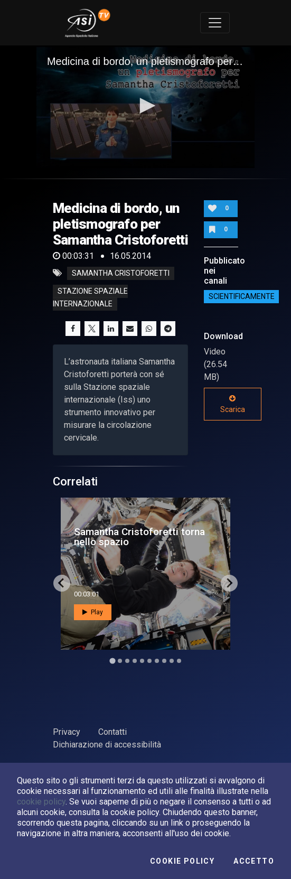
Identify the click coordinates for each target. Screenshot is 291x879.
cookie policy (41, 802)
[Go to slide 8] (164, 661)
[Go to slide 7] (157, 661)
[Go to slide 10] (179, 661)
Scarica (232, 404)
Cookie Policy (182, 861)
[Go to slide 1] (112, 660)
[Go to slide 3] (127, 661)
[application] (145, 106)
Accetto (253, 861)
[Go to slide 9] (172, 661)
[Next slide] (229, 583)
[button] (145, 105)
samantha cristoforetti (121, 273)
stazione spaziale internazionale (90, 297)
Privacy (66, 732)
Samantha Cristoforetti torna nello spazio (139, 537)
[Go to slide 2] (120, 661)
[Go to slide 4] (135, 661)
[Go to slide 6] (149, 661)
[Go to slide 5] (142, 661)
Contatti (112, 732)
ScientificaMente (242, 297)
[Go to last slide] (61, 583)
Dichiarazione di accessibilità (107, 745)
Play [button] (92, 612)
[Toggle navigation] (215, 22)
